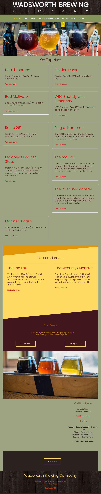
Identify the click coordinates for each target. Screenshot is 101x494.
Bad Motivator (17, 96)
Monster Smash (18, 221)
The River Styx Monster (73, 189)
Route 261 (13, 127)
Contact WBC (50, 488)
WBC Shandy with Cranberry (70, 98)
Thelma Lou (64, 157)
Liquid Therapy (17, 69)
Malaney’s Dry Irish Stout (21, 159)
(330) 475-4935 (83, 416)
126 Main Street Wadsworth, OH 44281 (50, 481)
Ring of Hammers (69, 127)
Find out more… (11, 84)
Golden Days (66, 69)
